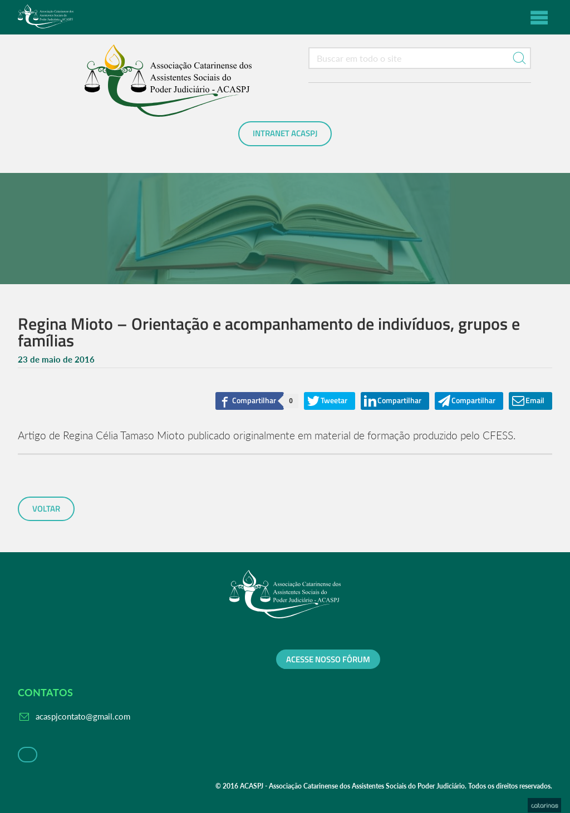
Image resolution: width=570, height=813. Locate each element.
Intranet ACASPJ (285, 133)
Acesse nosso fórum (328, 659)
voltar (46, 509)
